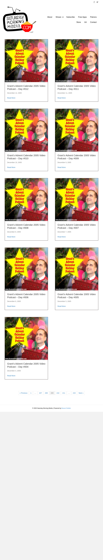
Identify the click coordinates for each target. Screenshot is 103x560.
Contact (93, 22)
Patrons (93, 17)
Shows (58, 17)
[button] (63, 17)
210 (58, 393)
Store (78, 22)
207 (40, 393)
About (49, 17)
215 (74, 393)
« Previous (23, 393)
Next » (81, 393)
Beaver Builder (66, 408)
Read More (11, 98)
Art (85, 22)
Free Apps (82, 17)
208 (46, 393)
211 (63, 393)
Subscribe (70, 17)
